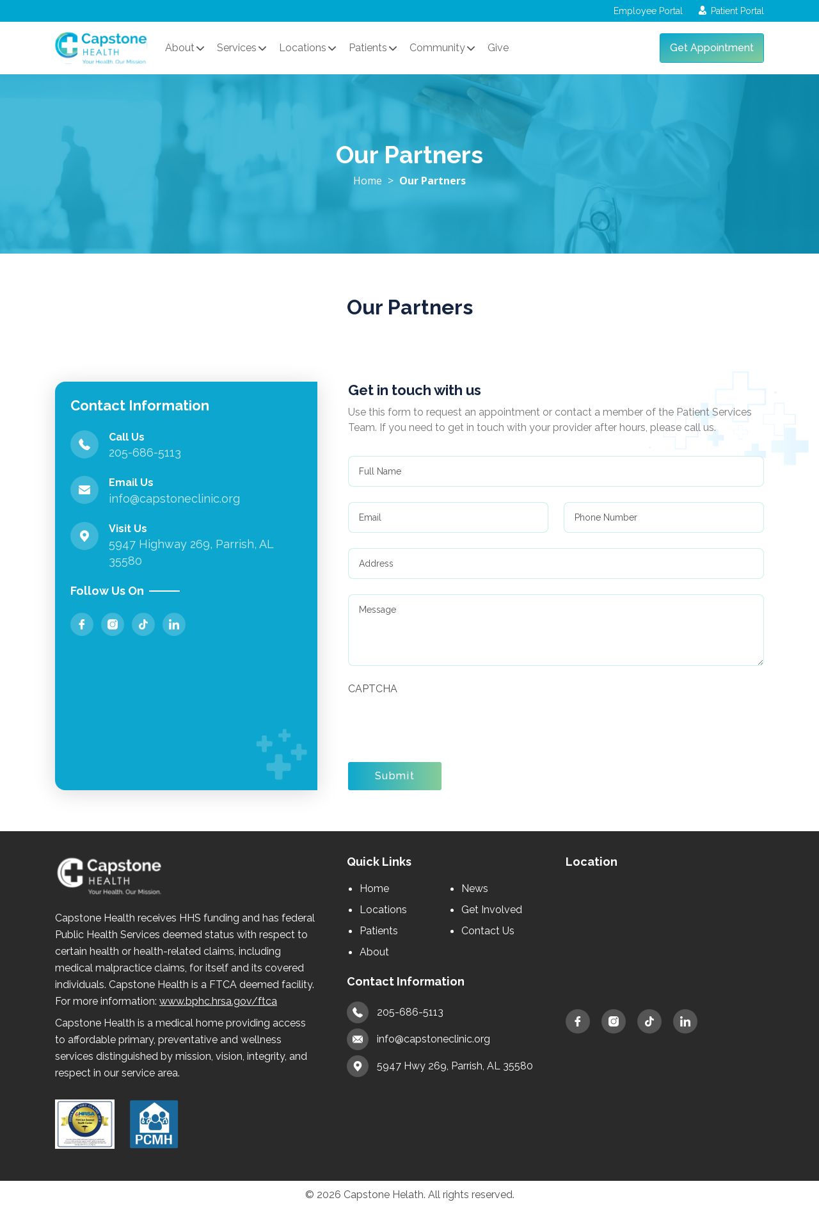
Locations (383, 910)
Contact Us (487, 931)
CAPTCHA (372, 689)
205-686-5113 (395, 1012)
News (474, 888)
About (374, 952)
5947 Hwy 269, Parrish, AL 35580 (440, 1066)
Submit (395, 776)
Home (367, 181)
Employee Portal (646, 11)
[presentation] (445, 722)
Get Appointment (712, 48)
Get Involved (491, 910)
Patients (379, 931)
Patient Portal (731, 11)
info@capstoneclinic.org (418, 1039)
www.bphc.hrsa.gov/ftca (218, 1001)
